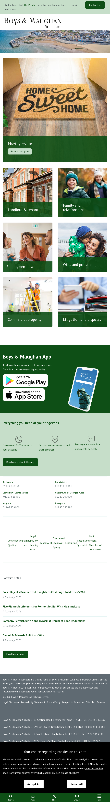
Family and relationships (73, 207)
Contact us (95, 5)
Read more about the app (20, 462)
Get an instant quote (20, 151)
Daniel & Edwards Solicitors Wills (24, 635)
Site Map (90, 702)
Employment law (20, 266)
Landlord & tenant (23, 209)
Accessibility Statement (33, 702)
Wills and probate (77, 264)
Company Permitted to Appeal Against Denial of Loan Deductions (44, 621)
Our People (30, 5)
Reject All (77, 784)
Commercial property (24, 319)
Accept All (33, 784)
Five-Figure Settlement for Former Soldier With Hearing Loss (41, 606)
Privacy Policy (53, 702)
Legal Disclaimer (11, 702)
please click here (70, 772)
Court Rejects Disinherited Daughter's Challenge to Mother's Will (44, 592)
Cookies (101, 702)
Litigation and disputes (82, 319)
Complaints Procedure (73, 702)
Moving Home (20, 143)
